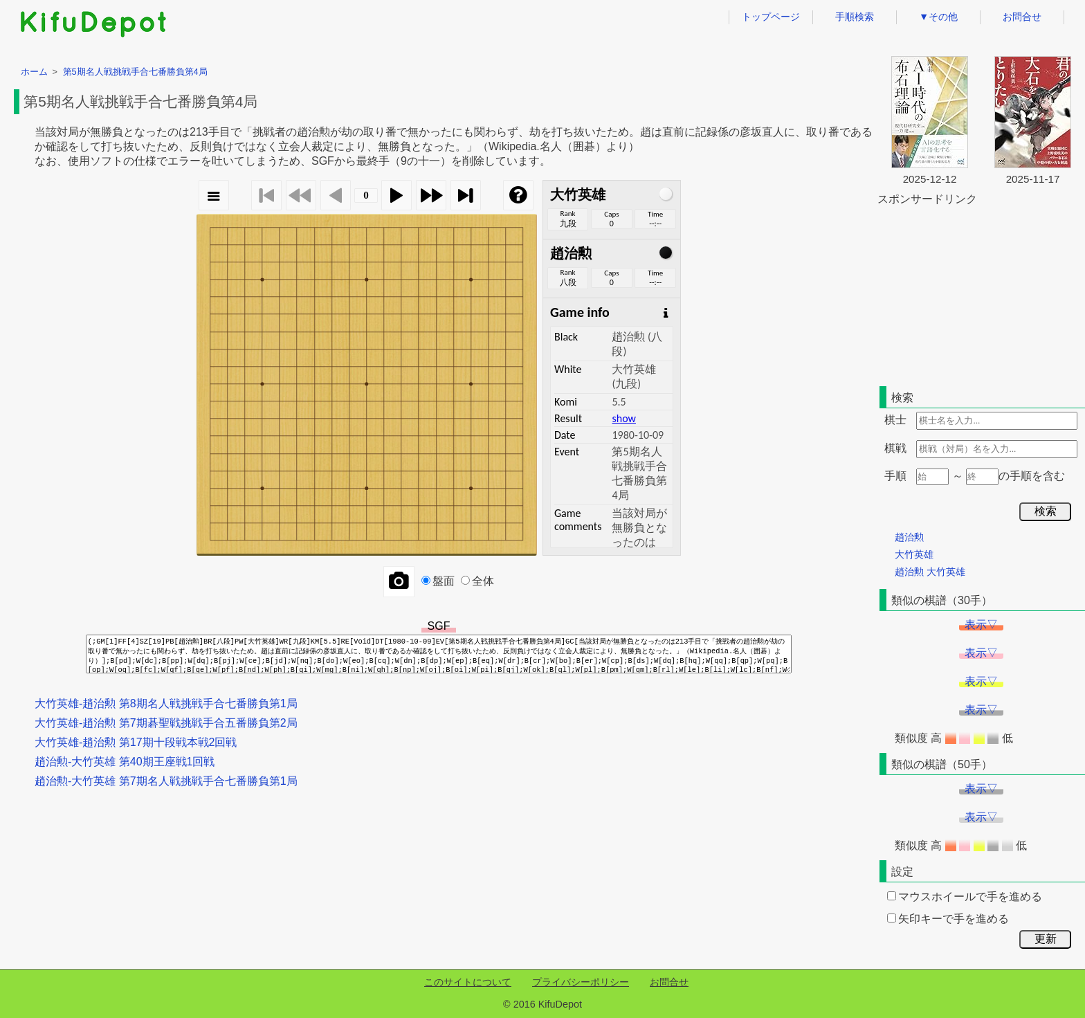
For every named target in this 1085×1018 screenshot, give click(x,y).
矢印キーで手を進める (948, 919)
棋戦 (895, 448)
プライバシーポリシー (580, 982)
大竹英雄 (914, 554)
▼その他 (938, 16)
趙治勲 (909, 537)
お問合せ (1022, 16)
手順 (895, 476)
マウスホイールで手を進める (964, 896)
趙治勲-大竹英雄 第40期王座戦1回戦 (125, 761)
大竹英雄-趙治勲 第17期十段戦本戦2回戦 (136, 742)
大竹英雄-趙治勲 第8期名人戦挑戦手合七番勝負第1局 (166, 703)
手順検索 (854, 16)
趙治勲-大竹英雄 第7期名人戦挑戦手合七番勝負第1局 (166, 781)
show (623, 418)
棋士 (895, 420)
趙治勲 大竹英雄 (930, 571)
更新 (1045, 939)
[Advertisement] (981, 293)
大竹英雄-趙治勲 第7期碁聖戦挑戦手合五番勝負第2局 (166, 723)
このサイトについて (467, 982)
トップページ (771, 16)
